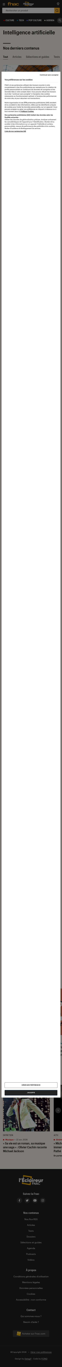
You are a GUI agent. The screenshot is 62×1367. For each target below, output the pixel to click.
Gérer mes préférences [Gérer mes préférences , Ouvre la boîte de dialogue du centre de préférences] (31, 1085)
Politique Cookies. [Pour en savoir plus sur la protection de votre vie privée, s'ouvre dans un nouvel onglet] (27, 111)
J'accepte (31, 1093)
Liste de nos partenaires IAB (15, 131)
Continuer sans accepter (49, 75)
